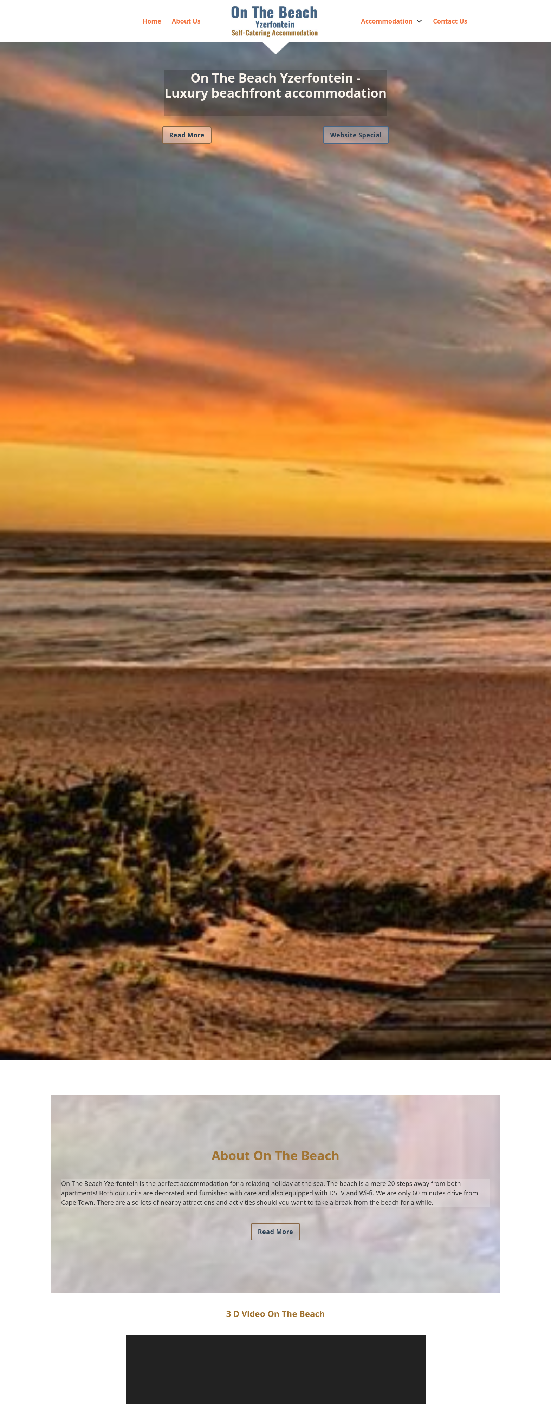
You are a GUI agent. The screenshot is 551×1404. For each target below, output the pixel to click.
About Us (186, 21)
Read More (187, 135)
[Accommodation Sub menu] (419, 21)
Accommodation (387, 21)
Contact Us (450, 21)
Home (151, 21)
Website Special (356, 135)
